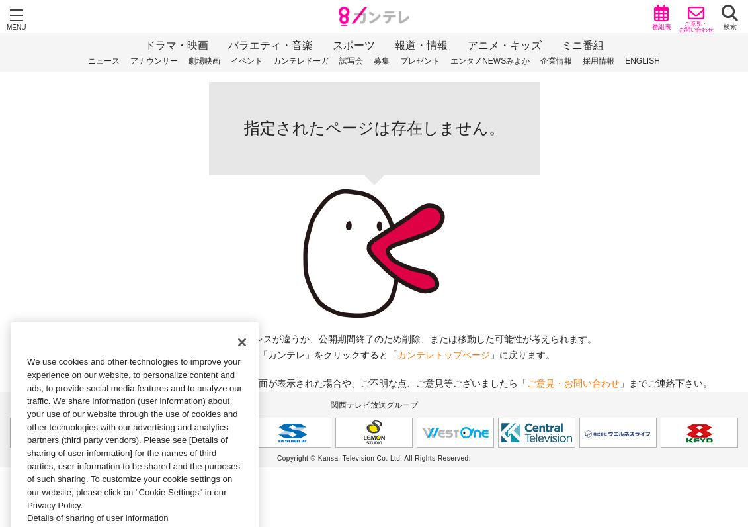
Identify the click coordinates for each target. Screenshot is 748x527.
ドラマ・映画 (176, 45)
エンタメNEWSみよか (490, 61)
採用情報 (598, 61)
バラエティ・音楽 (270, 45)
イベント (247, 61)
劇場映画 (204, 61)
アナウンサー (154, 61)
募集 (382, 61)
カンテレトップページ (443, 355)
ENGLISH (642, 61)
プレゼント (420, 61)
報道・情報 (421, 45)
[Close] (242, 352)
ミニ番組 (582, 45)
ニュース (104, 61)
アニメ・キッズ (505, 45)
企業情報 (556, 61)
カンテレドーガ (301, 61)
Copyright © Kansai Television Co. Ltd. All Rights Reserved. (374, 458)
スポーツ (354, 45)
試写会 (351, 61)
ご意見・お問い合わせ (573, 383)
